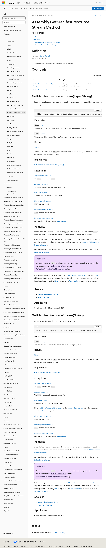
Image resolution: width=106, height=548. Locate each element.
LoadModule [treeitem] (11, 161)
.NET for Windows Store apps (50, 408)
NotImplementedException (43, 218)
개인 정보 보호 (39, 547)
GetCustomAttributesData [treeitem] (15, 75)
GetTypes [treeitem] (10, 143)
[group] (68, 114)
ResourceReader (75, 281)
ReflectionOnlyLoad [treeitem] (13, 169)
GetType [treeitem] (9, 139)
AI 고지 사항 (6, 547)
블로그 (23, 547)
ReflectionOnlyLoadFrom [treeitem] (15, 173)
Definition (37, 37)
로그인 (101, 3)
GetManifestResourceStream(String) (45, 45)
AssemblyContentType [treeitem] (11, 209)
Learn (34, 15)
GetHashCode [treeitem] (11, 98)
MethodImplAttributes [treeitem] (11, 410)
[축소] (25, 14)
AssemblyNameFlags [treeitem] (10, 260)
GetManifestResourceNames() (48, 294)
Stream (36, 147)
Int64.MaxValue (62, 221)
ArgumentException (41, 184)
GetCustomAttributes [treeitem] (14, 71)
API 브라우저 (49, 15)
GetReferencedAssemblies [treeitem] (15, 131)
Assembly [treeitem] (9, 38)
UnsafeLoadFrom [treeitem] (12, 180)
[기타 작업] (100, 15)
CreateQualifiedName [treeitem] (14, 56)
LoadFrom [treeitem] (10, 158)
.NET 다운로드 (97, 8)
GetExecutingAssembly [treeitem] (14, 83)
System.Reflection (45, 56)
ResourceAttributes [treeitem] (10, 473)
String (43, 134)
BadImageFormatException (43, 209)
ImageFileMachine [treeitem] (9, 357)
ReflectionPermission (41, 252)
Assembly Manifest (45, 297)
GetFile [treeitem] (9, 90)
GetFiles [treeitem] (9, 94)
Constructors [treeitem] (10, 41)
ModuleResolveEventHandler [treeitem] (13, 425)
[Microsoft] (3, 2)
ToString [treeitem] (10, 176)
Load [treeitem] (8, 150)
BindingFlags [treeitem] (8, 290)
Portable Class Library (75, 408)
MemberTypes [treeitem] (8, 395)
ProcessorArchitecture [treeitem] (11, 455)
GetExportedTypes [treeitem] (13, 86)
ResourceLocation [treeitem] (9, 477)
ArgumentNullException (42, 176)
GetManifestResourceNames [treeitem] (16, 109)
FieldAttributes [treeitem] (8, 338)
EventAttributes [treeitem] (9, 324)
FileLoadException (40, 192)
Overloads (37, 39)
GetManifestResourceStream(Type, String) (47, 42)
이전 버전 (15, 547)
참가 (30, 547)
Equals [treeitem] (9, 60)
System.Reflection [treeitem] (9, 26)
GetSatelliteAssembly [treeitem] (13, 135)
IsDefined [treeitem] (10, 146)
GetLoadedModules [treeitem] (13, 101)
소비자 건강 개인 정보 (54, 547)
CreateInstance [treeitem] (12, 53)
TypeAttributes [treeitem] (8, 500)
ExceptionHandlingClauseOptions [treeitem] (14, 335)
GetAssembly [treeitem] (11, 64)
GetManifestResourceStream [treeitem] (16, 113)
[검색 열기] (96, 3)
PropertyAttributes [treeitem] (10, 458)
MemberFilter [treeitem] (8, 387)
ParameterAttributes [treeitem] (10, 436)
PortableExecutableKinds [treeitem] (11, 451)
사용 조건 (69, 547)
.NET (40, 15)
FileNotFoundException (42, 201)
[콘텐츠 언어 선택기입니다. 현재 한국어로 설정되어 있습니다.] (6, 541)
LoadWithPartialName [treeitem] (14, 165)
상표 (75, 547)
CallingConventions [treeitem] (10, 294)
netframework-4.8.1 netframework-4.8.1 (50, 308)
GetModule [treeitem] (10, 116)
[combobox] (14, 18)
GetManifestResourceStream (76, 275)
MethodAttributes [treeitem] (9, 398)
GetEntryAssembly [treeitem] (13, 79)
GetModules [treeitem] (11, 120)
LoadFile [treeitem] (9, 154)
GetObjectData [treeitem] (12, 128)
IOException (46, 411)
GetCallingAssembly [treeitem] (13, 68)
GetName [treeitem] (10, 124)
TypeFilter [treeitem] (7, 507)
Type (42, 125)
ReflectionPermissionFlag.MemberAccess (51, 269)
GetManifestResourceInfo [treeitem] (15, 105)
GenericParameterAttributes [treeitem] (13, 346)
